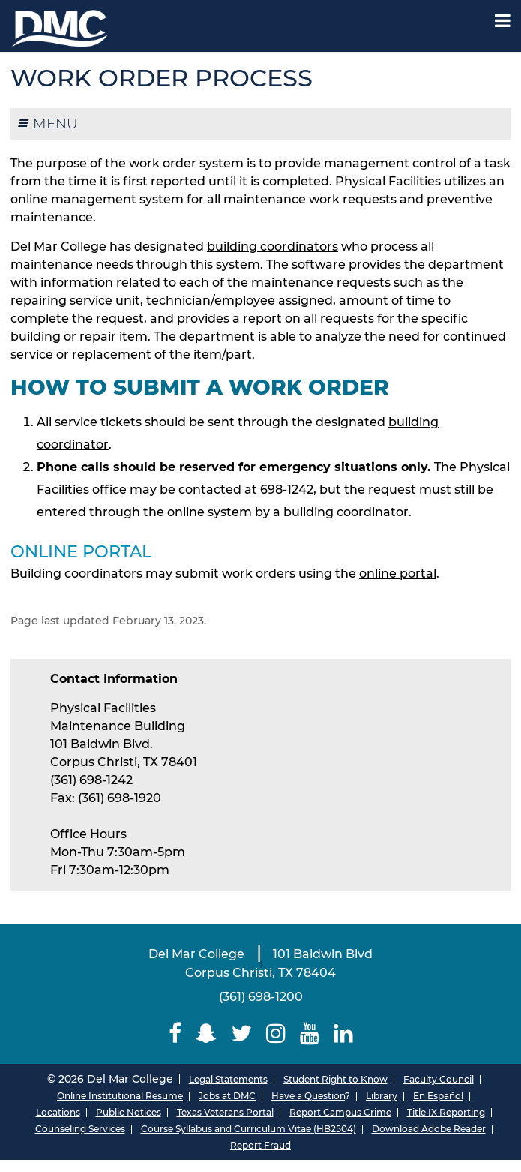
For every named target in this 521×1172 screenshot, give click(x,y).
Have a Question (308, 1095)
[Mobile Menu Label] (503, 20)
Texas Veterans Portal (225, 1112)
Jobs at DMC (227, 1095)
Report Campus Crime (340, 1112)
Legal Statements (228, 1079)
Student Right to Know (335, 1079)
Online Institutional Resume (120, 1095)
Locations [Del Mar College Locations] (58, 1112)
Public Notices (128, 1112)
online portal (397, 573)
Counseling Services (80, 1128)
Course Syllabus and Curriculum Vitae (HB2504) (248, 1128)
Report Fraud (260, 1145)
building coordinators (272, 246)
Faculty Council (438, 1079)
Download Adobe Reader (429, 1128)
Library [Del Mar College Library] (381, 1095)
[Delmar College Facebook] (175, 1033)
